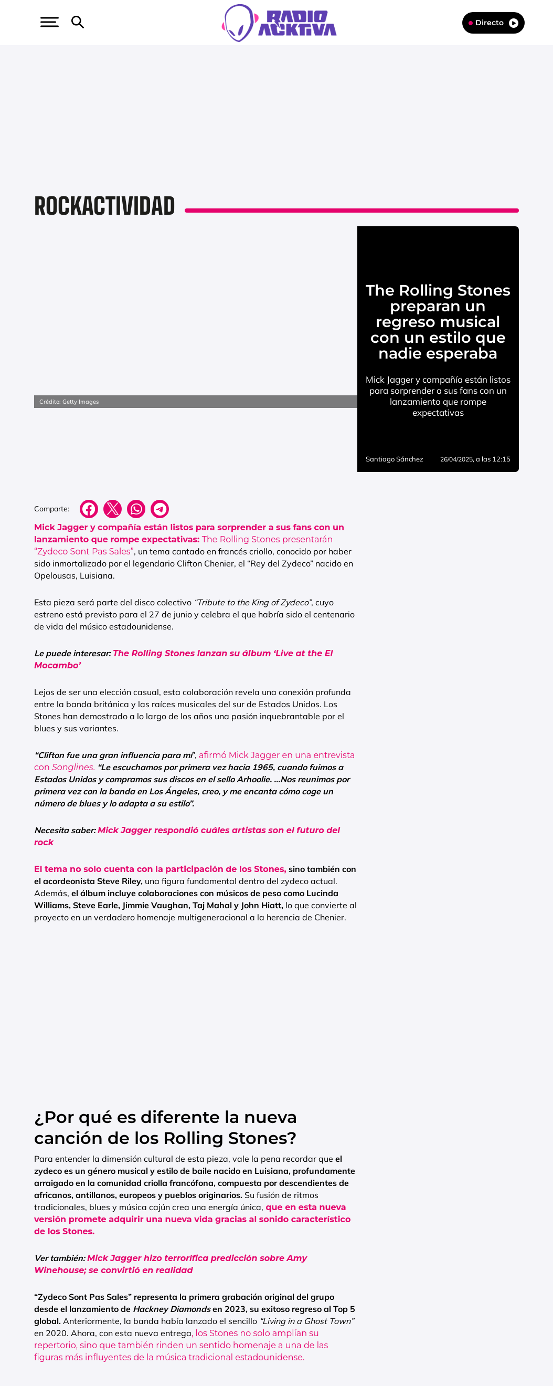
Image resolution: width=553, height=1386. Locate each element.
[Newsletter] (94, 22)
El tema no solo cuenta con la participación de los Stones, (160, 869)
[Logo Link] (279, 22)
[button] (48, 22)
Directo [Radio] (493, 23)
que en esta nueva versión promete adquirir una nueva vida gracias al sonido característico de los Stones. (192, 1219)
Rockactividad (104, 205)
